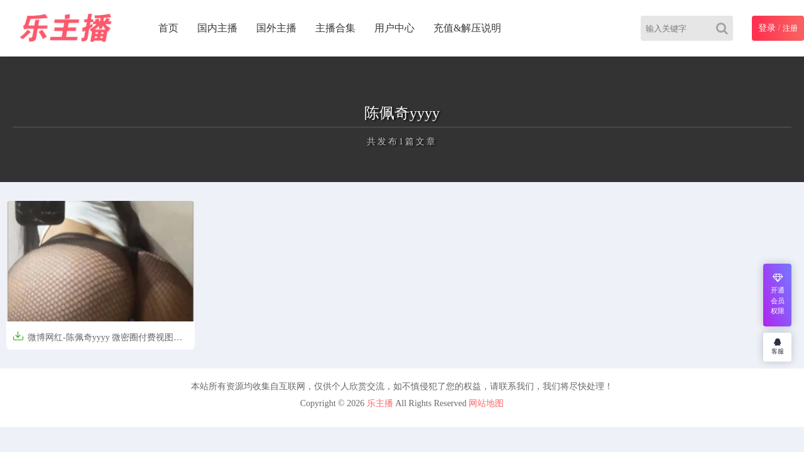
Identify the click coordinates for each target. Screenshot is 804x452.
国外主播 (276, 28)
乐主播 (380, 403)
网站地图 (486, 403)
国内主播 (217, 28)
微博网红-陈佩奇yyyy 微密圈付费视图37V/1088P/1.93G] (93, 341)
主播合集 (335, 28)
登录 (767, 28)
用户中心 (394, 28)
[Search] (724, 28)
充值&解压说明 (467, 28)
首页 (168, 28)
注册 (790, 28)
